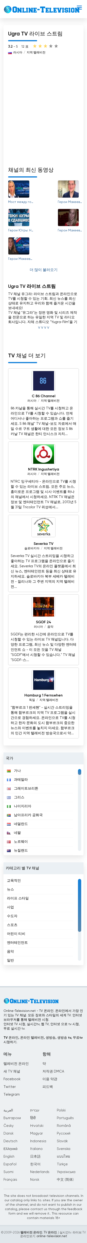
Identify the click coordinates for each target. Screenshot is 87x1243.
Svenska (63, 1149)
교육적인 (14, 880)
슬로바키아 (31, 548)
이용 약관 (49, 1079)
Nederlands (39, 1172)
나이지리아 (19, 806)
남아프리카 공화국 (25, 815)
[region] (43, 809)
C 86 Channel (43, 396)
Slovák (62, 1141)
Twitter (9, 1087)
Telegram (11, 1094)
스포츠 (12, 925)
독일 (32, 700)
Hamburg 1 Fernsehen (43, 695)
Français (10, 1179)
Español (9, 1164)
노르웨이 (17, 841)
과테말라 (17, 779)
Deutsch (10, 1141)
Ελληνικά (10, 1149)
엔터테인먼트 (17, 942)
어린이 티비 (16, 934)
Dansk (8, 1133)
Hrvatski (36, 1126)
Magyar (36, 1133)
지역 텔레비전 (36, 52)
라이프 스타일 (18, 898)
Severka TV (43, 544)
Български (12, 1118)
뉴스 (10, 889)
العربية (8, 1110)
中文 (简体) (65, 1179)
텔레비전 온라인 (16, 1063)
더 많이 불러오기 (44, 270)
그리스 (15, 797)
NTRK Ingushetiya (43, 469)
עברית (34, 1110)
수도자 (12, 916)
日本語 (35, 1156)
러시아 (17, 52)
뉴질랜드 (17, 850)
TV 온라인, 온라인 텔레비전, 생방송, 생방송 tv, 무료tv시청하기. (43, 1040)
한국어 (35, 1164)
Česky (8, 1126)
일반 (10, 960)
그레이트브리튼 (22, 788)
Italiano (36, 1149)
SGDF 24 (43, 622)
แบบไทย (63, 1156)
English (8, 1156)
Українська (66, 1172)
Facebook (11, 1079)
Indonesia (38, 1141)
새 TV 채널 (11, 1071)
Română (64, 1126)
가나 (14, 771)
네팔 (14, 833)
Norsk (34, 1179)
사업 (10, 907)
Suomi (8, 1172)
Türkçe (62, 1164)
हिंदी (33, 1118)
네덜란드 (17, 824)
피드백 (47, 1087)
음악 (50, 626)
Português (65, 1118)
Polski (61, 1110)
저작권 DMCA (53, 1071)
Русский (63, 1133)
